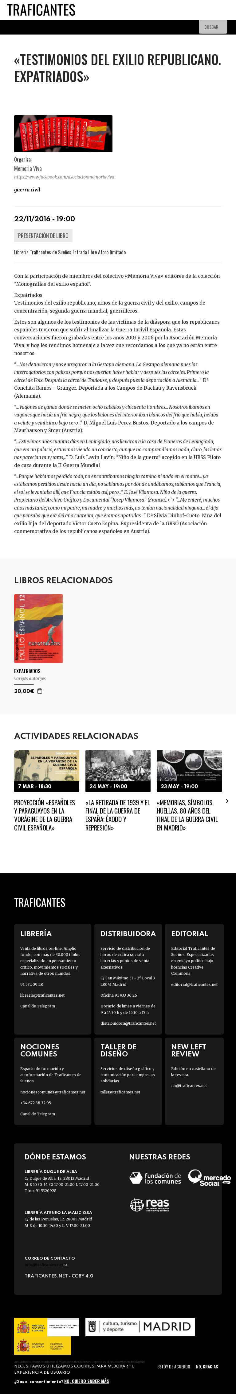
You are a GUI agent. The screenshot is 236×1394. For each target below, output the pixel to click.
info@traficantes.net (46, 1264)
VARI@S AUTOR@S (30, 678)
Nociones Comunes (39, 1051)
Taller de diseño (118, 1051)
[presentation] (227, 801)
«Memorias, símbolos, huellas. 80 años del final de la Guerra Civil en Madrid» (187, 814)
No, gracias (207, 1366)
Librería (36, 934)
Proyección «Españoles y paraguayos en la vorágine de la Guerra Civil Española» (44, 814)
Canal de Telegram (37, 1006)
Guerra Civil (27, 190)
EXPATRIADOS (27, 671)
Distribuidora (128, 934)
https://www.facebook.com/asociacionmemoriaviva (64, 177)
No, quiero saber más (86, 1381)
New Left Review (188, 1051)
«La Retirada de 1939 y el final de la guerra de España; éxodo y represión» (117, 814)
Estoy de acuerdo (173, 1366)
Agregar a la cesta (40, 691)
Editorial (189, 934)
